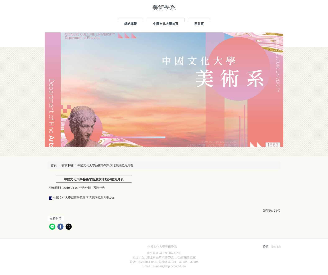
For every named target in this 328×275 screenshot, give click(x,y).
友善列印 (56, 218)
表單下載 (67, 165)
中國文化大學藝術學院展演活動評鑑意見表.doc (81, 197)
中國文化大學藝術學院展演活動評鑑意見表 (105, 165)
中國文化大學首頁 (165, 24)
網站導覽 (130, 24)
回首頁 (199, 24)
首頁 (54, 165)
